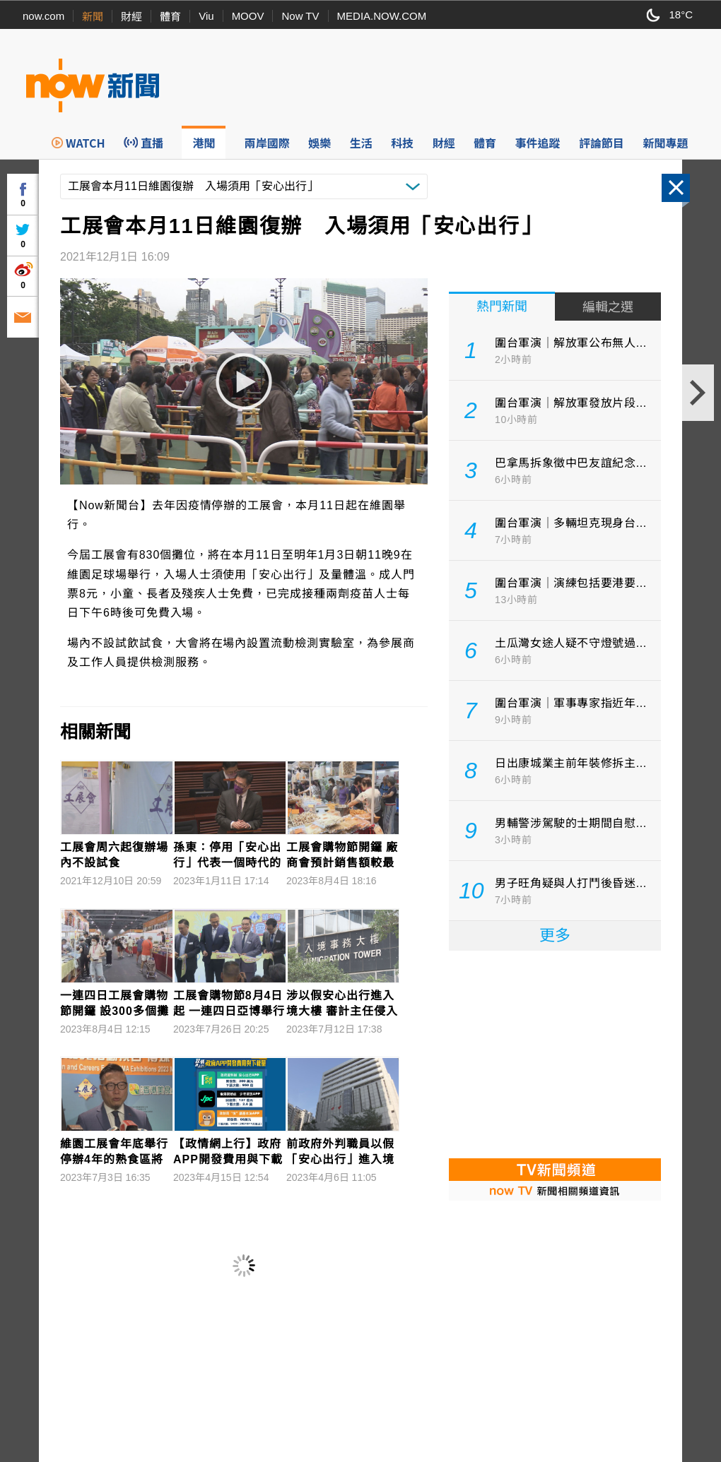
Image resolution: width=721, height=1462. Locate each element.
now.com (43, 16)
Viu (206, 16)
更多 (554, 935)
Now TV (300, 16)
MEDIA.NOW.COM (382, 16)
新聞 (92, 17)
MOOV (248, 16)
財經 (131, 17)
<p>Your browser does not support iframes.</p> (555, 1053)
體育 (170, 17)
